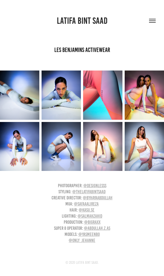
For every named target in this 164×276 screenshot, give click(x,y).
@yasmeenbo (89, 234)
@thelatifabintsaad (89, 191)
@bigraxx (92, 222)
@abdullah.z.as (97, 228)
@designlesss (94, 185)
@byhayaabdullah (97, 197)
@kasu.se (86, 209)
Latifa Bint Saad (82, 21)
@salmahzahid (90, 215)
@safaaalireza (86, 203)
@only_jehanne (82, 240)
